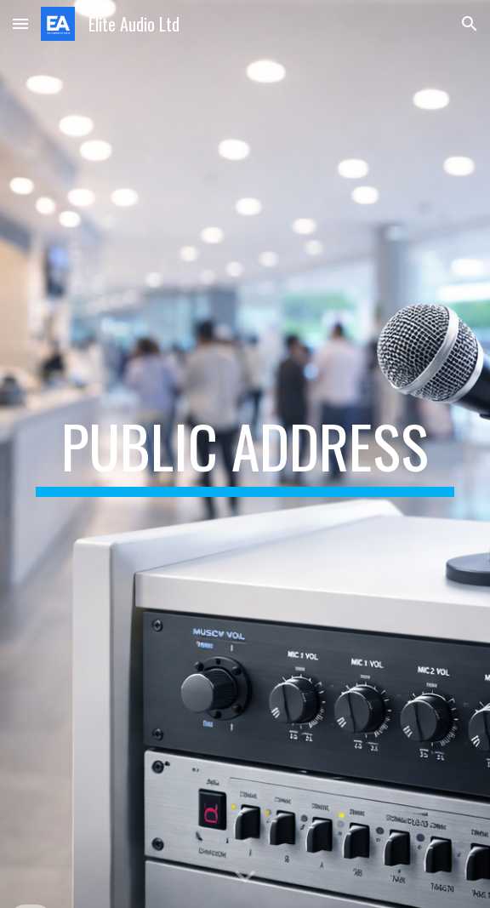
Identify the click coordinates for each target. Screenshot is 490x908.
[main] (244, 454)
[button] (20, 23)
